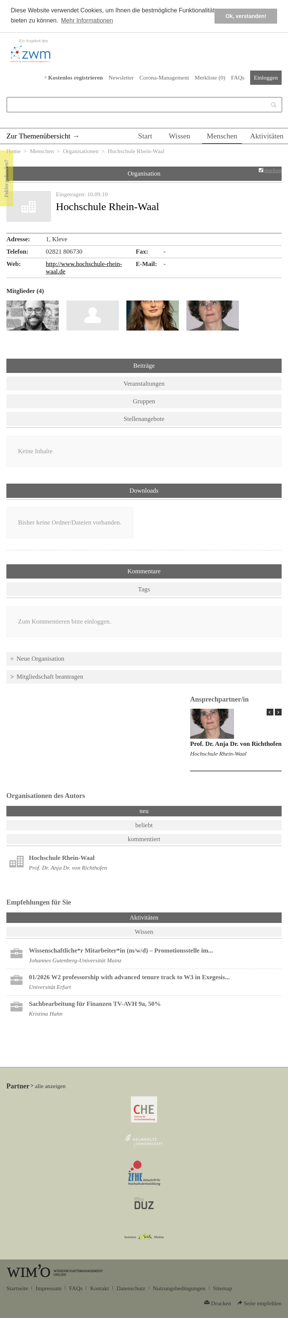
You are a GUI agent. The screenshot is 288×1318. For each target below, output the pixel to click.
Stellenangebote (144, 418)
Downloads (143, 490)
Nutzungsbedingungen (179, 1288)
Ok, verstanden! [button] (245, 16)
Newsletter (121, 77)
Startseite (17, 1288)
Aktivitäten (267, 136)
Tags (144, 589)
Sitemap (222, 1288)
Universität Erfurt (50, 987)
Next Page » (278, 712)
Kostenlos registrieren (75, 77)
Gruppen (144, 401)
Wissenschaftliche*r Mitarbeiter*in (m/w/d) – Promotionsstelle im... (121, 950)
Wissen (179, 136)
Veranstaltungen (144, 383)
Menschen (222, 136)
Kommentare (144, 571)
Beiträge (144, 365)
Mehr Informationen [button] (87, 20)
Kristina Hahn (46, 1013)
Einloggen (266, 77)
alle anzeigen (50, 1086)
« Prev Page (270, 712)
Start (145, 136)
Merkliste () (210, 77)
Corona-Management (164, 77)
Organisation (144, 173)
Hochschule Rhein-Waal (218, 753)
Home (13, 151)
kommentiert (144, 839)
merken (273, 170)
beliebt (144, 825)
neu (144, 811)
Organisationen (81, 151)
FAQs (237, 77)
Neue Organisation (40, 658)
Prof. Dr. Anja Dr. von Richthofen (236, 743)
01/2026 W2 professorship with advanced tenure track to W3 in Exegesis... (129, 977)
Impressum (49, 1288)
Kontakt (99, 1288)
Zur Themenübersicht (38, 136)
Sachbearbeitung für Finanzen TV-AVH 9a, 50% (95, 1003)
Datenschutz (131, 1288)
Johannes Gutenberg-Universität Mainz (75, 960)
